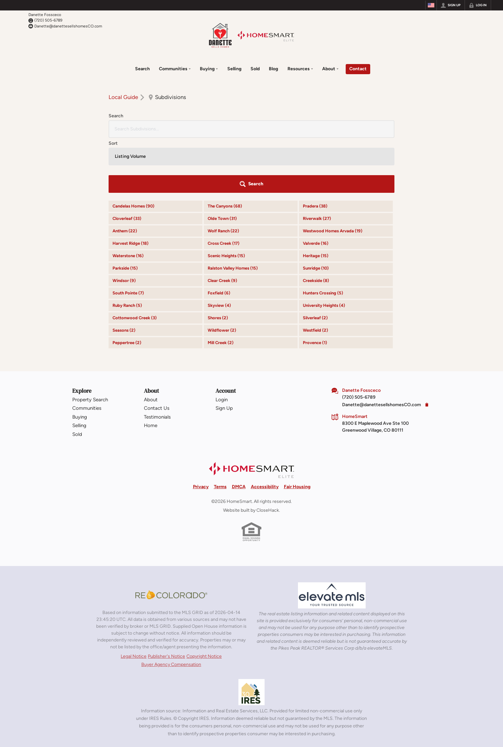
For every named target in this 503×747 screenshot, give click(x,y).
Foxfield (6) (219, 235)
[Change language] (431, 5)
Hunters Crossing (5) (323, 235)
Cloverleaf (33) (127, 161)
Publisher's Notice (166, 599)
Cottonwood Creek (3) (135, 260)
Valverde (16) (315, 186)
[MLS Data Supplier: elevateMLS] (331, 538)
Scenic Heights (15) (226, 198)
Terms (220, 429)
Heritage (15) (315, 198)
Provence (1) (315, 285)
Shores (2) (218, 260)
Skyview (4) (219, 248)
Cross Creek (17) (223, 186)
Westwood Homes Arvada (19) (332, 173)
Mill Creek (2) (221, 285)
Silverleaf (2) (315, 260)
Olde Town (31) (222, 161)
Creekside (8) (316, 223)
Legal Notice (134, 599)
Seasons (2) (124, 273)
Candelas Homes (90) (133, 148)
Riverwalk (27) (317, 161)
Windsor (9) (124, 223)
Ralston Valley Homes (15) (233, 210)
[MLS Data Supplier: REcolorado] (171, 537)
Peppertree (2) (127, 285)
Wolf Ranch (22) (223, 173)
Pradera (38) (315, 148)
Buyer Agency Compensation (171, 607)
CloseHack (267, 453)
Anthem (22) (125, 173)
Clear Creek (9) (222, 223)
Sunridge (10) (316, 210)
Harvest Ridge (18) (130, 186)
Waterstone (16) (128, 198)
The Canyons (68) (225, 148)
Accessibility (265, 429)
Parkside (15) (125, 210)
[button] (376, 127)
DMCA (239, 429)
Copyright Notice (204, 599)
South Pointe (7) (128, 235)
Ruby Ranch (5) (127, 248)
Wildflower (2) (222, 273)
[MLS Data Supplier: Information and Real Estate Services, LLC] (251, 635)
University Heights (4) (324, 248)
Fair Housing (297, 429)
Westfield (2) (315, 273)
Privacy (201, 429)
